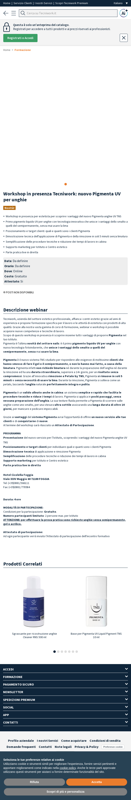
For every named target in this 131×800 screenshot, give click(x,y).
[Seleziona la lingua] (121, 3)
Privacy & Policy (86, 747)
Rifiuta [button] (34, 782)
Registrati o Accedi (20, 38)
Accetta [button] (96, 782)
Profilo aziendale (21, 740)
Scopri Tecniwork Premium (71, 3)
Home (7, 3)
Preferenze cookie (113, 747)
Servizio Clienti (23, 3)
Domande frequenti (21, 747)
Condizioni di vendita (105, 740)
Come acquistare (74, 740)
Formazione (23, 50)
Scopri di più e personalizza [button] (65, 791)
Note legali (63, 747)
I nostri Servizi (44, 3)
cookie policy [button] (68, 768)
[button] (54, 651)
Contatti (45, 747)
